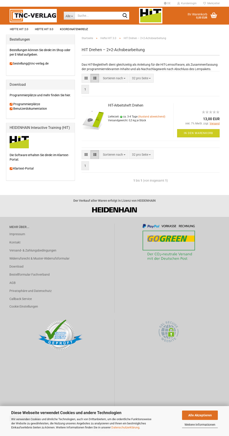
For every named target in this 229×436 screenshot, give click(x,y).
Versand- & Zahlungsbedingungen (32, 250)
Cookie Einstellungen (23, 306)
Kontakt (15, 242)
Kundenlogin (187, 3)
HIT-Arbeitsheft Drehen (125, 105)
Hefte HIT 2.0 (19, 29)
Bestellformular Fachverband (29, 274)
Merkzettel (211, 3)
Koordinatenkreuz (74, 29)
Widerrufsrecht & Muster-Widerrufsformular (39, 258)
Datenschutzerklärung (125, 427)
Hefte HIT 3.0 (44, 29)
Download (16, 266)
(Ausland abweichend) (151, 116)
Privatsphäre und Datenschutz (30, 291)
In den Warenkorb (198, 133)
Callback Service (20, 299)
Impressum (17, 234)
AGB (12, 283)
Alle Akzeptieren (200, 415)
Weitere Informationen (199, 424)
